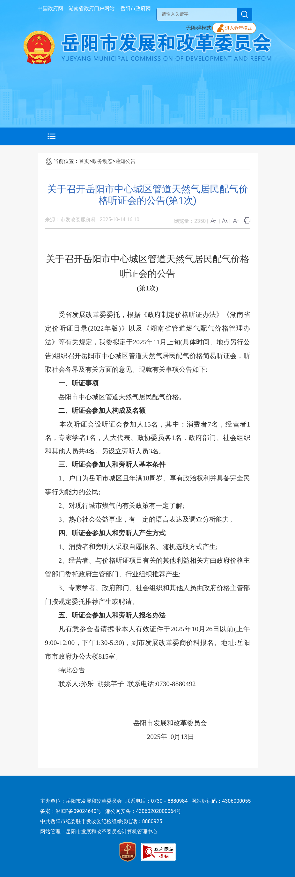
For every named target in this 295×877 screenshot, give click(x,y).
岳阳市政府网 (135, 8)
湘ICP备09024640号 (78, 811)
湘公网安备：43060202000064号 (143, 811)
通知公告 (125, 161)
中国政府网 (50, 8)
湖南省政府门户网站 (91, 8)
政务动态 (102, 161)
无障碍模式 (198, 28)
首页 (84, 161)
